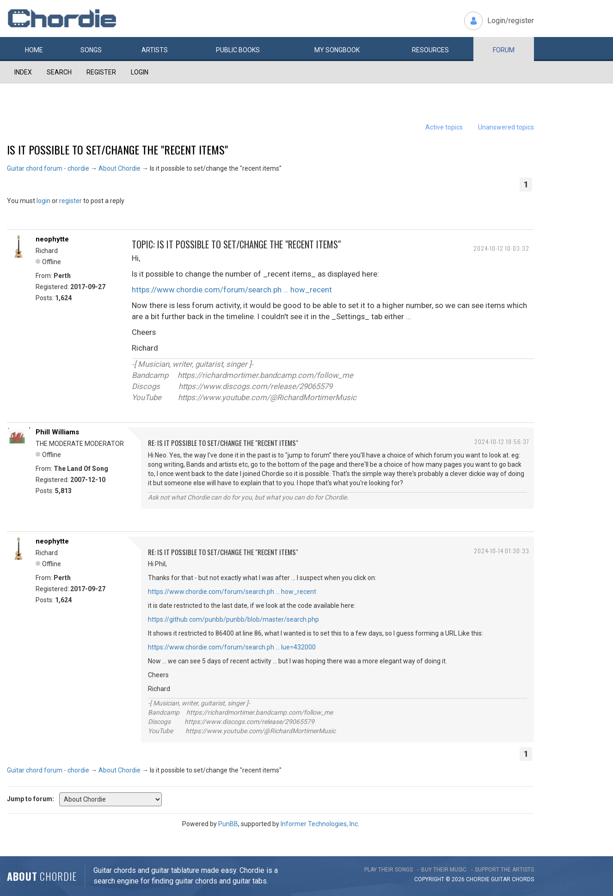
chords (523, 879)
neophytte (52, 239)
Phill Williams (57, 432)
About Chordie (119, 168)
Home (34, 50)
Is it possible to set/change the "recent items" (117, 149)
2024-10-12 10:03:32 (501, 248)
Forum (504, 50)
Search (59, 72)
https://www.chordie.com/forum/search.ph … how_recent (232, 289)
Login (139, 72)
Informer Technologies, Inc (319, 824)
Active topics (444, 127)
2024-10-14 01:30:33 (501, 551)
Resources (430, 50)
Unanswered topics (506, 127)
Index (23, 72)
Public (238, 50)
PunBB (228, 824)
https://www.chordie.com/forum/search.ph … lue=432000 (232, 647)
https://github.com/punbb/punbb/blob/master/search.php (233, 619)
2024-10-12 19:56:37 (501, 441)
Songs (91, 50)
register (70, 200)
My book (337, 50)
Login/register (510, 20)
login (43, 200)
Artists (154, 50)
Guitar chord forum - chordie (48, 168)
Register (101, 72)
